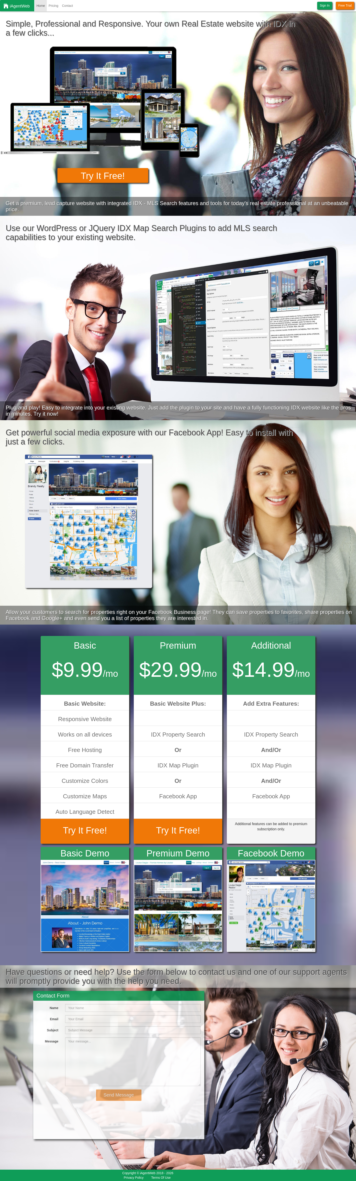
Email (54, 1019)
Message (51, 1041)
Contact (67, 5)
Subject (52, 1030)
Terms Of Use (161, 1177)
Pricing (53, 5)
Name (54, 1008)
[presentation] (71, 1110)
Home (41, 5)
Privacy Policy (133, 1177)
